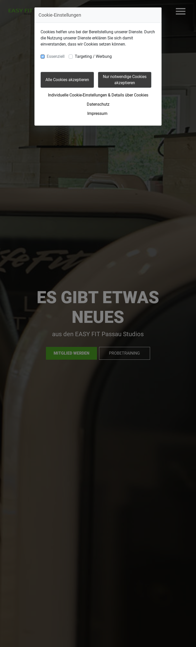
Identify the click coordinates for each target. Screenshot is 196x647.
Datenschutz (98, 104)
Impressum (97, 113)
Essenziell (56, 56)
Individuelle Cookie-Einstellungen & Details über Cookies (98, 95)
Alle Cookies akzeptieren (67, 79)
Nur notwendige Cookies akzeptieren (124, 79)
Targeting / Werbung (93, 56)
